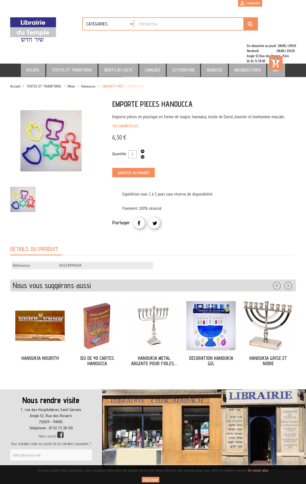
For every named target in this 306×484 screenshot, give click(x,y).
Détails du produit (34, 227)
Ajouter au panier (133, 151)
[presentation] (59, 451)
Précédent (281, 262)
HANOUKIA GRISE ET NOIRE (268, 338)
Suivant (291, 262)
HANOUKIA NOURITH (40, 336)
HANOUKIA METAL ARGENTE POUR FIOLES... (154, 338)
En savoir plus (125, 104)
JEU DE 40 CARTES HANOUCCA (97, 338)
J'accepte (150, 480)
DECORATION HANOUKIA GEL (211, 338)
